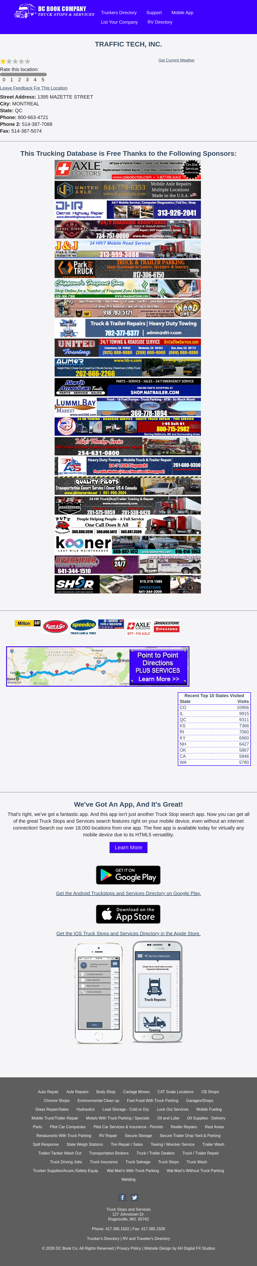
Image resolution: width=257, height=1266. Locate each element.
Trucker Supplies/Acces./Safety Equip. (66, 1171)
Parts (37, 1127)
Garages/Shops (199, 1101)
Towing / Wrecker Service (173, 1144)
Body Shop (105, 1092)
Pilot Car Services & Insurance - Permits (128, 1127)
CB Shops (210, 1092)
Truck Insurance (104, 1162)
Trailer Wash (213, 1144)
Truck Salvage (138, 1162)
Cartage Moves (136, 1092)
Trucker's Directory (103, 1239)
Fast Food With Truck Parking (152, 1101)
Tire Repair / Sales (127, 1144)
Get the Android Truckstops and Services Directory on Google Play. (128, 893)
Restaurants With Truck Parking (64, 1136)
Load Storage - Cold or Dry (125, 1109)
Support (154, 12)
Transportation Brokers (108, 1153)
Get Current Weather (176, 60)
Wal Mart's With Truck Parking (133, 1171)
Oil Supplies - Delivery (206, 1118)
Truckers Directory (119, 12)
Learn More (128, 847)
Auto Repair (48, 1092)
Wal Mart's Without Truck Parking (195, 1171)
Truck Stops (168, 1162)
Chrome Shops (57, 1101)
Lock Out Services (172, 1109)
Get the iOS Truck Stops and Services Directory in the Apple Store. (128, 933)
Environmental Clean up (98, 1101)
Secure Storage (138, 1136)
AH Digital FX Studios (196, 1248)
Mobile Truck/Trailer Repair (54, 1118)
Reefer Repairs (184, 1127)
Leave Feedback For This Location (34, 88)
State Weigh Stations (85, 1144)
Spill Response (46, 1144)
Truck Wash (197, 1162)
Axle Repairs (78, 1092)
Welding (128, 1179)
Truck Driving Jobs (66, 1162)
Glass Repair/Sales (52, 1109)
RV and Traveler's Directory (146, 1239)
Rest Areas (214, 1127)
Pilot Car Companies (68, 1127)
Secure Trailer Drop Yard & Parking (190, 1136)
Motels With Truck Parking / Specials (117, 1118)
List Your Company (119, 22)
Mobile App (182, 12)
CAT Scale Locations (176, 1092)
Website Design (157, 1248)
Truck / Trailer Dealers (155, 1153)
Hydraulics (86, 1109)
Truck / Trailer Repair (200, 1153)
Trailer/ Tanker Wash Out (59, 1153)
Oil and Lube (168, 1118)
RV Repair (108, 1136)
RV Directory (160, 22)
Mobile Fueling (209, 1109)
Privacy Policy (129, 1248)
